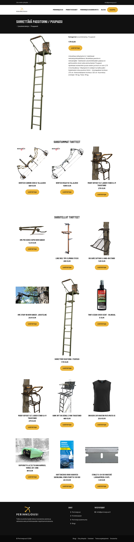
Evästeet (91, 539)
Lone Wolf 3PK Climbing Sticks (67, 258)
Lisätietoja (75, 48)
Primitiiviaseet (72, 10)
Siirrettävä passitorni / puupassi (67, 359)
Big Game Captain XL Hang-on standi (102, 258)
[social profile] (30, 2)
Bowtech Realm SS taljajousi (67, 183)
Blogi (103, 10)
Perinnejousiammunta (89, 10)
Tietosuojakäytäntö (102, 539)
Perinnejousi (58, 10)
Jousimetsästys (23, 26)
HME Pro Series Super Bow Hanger (32, 240)
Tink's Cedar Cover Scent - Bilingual (102, 315)
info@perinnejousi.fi (110, 2)
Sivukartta (113, 539)
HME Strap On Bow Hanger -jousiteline (32, 315)
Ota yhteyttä (82, 539)
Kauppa (112, 10)
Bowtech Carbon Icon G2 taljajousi (32, 183)
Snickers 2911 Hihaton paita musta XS (101, 415)
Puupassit (34, 26)
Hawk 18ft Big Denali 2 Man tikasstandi (67, 415)
